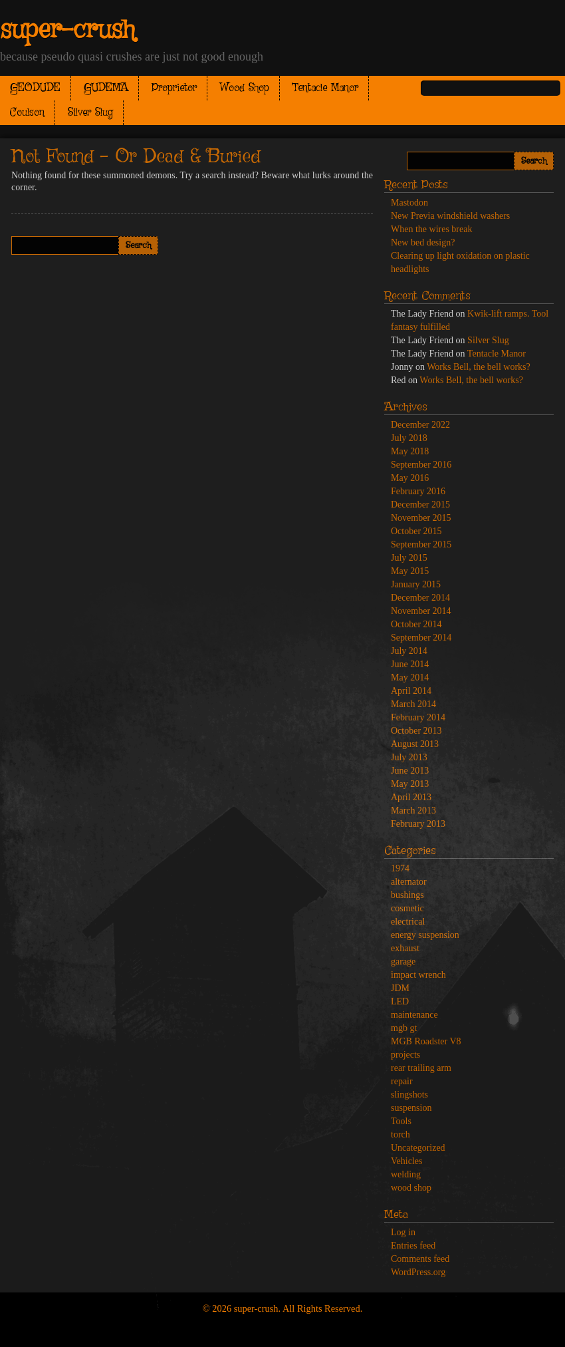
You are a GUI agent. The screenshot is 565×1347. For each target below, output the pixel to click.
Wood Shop (244, 88)
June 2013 (410, 771)
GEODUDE (35, 88)
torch (400, 1134)
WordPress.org (418, 1272)
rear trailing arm (421, 1068)
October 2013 (416, 731)
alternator (409, 882)
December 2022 (420, 425)
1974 (400, 868)
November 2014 (421, 611)
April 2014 (411, 691)
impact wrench (418, 975)
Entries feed (413, 1246)
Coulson (27, 113)
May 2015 (410, 571)
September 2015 (421, 544)
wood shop (411, 1188)
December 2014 (420, 598)
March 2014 (413, 704)
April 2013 (411, 797)
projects (405, 1055)
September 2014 (421, 638)
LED (400, 1001)
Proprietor (174, 88)
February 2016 (418, 491)
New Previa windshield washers (450, 216)
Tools (401, 1121)
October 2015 (416, 531)
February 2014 (418, 717)
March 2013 (413, 811)
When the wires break (431, 229)
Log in (403, 1232)
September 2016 (421, 465)
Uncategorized (418, 1148)
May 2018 (410, 451)
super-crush (67, 31)
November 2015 (421, 518)
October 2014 (416, 624)
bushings (407, 895)
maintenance (414, 1015)
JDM (400, 988)
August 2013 (415, 744)
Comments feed (420, 1259)
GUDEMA (106, 88)
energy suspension (425, 935)
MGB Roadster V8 (426, 1041)
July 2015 (409, 558)
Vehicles (406, 1161)
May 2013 (410, 784)
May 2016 (410, 478)
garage (403, 962)
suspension (411, 1108)
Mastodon (409, 203)
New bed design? (423, 242)
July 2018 (409, 438)
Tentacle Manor (325, 88)
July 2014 (409, 651)
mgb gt (404, 1028)
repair (402, 1081)
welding (406, 1174)
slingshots (409, 1095)
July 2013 (409, 757)
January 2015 (416, 584)
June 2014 (410, 664)
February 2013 (418, 824)
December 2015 (420, 505)
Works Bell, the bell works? (478, 367)
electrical (408, 922)
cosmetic (407, 908)
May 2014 (410, 677)
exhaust (405, 948)
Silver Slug (90, 113)
